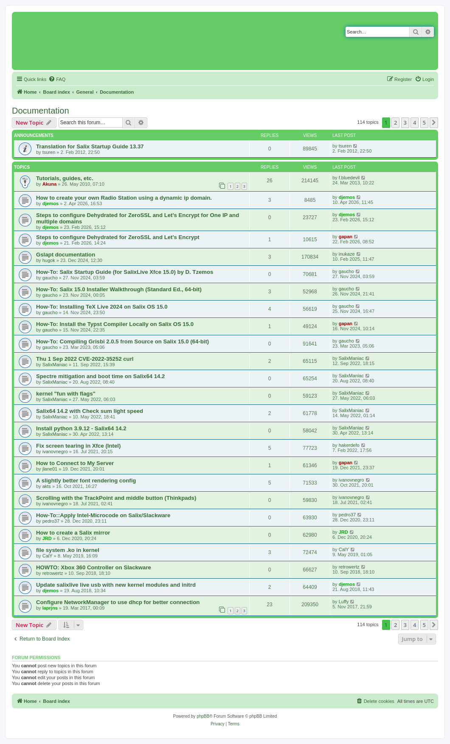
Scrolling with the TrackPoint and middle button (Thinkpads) (116, 498)
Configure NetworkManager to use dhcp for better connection (118, 602)
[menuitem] (56, 79)
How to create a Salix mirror (73, 532)
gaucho (50, 277)
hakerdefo (349, 445)
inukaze (347, 253)
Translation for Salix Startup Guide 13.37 (90, 146)
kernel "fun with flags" (66, 393)
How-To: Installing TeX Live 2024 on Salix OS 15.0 (102, 307)
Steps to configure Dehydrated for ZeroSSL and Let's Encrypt (118, 237)
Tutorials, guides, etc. (64, 178)
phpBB (203, 716)
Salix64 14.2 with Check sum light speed (89, 411)
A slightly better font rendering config (86, 480)
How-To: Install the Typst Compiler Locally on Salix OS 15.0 (115, 324)
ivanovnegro (55, 451)
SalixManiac (55, 364)
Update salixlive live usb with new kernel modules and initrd (116, 585)
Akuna (49, 184)
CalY (47, 555)
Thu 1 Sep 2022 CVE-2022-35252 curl (84, 359)
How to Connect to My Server (75, 463)
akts (46, 486)
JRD (47, 538)
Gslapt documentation (65, 254)
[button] (434, 122)
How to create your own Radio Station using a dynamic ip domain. (124, 198)
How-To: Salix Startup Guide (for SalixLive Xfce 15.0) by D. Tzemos (124, 272)
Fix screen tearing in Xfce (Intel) (78, 446)
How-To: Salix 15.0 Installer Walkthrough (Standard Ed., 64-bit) (119, 289)
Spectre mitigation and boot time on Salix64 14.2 (100, 376)
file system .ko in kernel (67, 550)
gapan (345, 236)
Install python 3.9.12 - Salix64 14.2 (81, 428)
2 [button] (395, 122)
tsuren (49, 152)
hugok (48, 260)
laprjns (50, 607)
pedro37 (50, 521)
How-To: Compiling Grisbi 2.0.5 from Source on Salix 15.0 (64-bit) (122, 341)
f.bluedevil (349, 177)
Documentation (40, 110)
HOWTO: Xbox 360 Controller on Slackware (93, 567)
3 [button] (405, 122)
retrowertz (52, 573)
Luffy (344, 601)
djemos (50, 203)
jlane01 (49, 468)
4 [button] (414, 122)
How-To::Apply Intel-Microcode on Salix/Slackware (103, 515)
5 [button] (424, 122)
